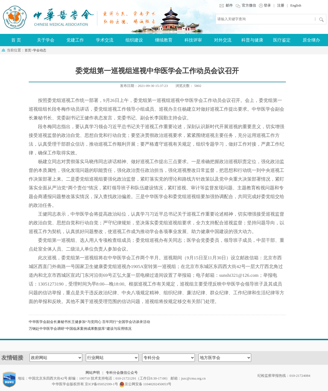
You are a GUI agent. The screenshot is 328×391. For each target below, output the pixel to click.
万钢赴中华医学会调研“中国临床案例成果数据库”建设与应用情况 (80, 329)
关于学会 (45, 40)
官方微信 (246, 5)
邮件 (226, 5)
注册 (280, 5)
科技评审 (193, 40)
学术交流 (104, 40)
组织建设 (134, 40)
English (295, 5)
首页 (28, 50)
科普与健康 (252, 40)
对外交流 (223, 40)
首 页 (16, 40)
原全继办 (311, 40)
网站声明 (93, 373)
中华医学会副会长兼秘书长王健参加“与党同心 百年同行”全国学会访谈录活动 (89, 322)
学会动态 (39, 50)
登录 (265, 5)
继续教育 (163, 40)
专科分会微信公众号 (122, 373)
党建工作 (75, 40)
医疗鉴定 (282, 40)
